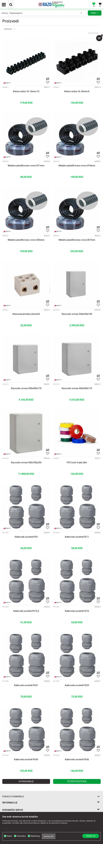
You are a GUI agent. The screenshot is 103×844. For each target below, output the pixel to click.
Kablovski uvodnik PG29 (77, 685)
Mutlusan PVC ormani (57, 310)
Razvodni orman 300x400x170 (26, 388)
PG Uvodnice (6, 532)
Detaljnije (6, 829)
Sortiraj (5, 13)
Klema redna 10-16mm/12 (26, 91)
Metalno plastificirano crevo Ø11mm (26, 165)
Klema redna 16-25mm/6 (76, 91)
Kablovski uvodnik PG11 (77, 537)
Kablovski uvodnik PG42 (77, 759)
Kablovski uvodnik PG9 (26, 537)
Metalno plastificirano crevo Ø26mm (26, 240)
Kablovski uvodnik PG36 (26, 759)
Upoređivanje (26, 781)
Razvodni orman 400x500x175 (77, 388)
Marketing (35, 836)
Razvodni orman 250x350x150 (77, 314)
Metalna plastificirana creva (6, 161)
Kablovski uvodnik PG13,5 (26, 611)
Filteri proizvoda (76, 781)
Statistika (21, 836)
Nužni (9, 836)
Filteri (94, 13)
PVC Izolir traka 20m (77, 462)
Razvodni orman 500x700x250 (26, 462)
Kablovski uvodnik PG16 (77, 611)
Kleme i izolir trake (6, 87)
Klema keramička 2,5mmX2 (26, 314)
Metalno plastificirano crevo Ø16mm (77, 165)
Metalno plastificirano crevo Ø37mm (77, 240)
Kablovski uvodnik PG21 (26, 685)
